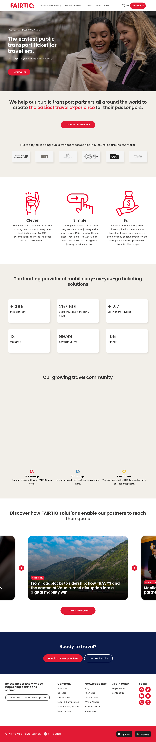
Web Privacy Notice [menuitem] (68, 706)
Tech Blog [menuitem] (90, 692)
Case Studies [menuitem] (91, 697)
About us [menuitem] (62, 688)
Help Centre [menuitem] (103, 5)
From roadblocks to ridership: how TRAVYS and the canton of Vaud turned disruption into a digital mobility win (75, 588)
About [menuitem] (88, 5)
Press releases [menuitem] (92, 706)
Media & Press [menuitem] (65, 697)
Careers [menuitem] (61, 692)
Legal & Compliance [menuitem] (68, 702)
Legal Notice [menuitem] (64, 711)
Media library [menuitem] (92, 711)
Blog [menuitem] (87, 688)
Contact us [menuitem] (118, 692)
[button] (123, 6)
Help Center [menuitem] (118, 688)
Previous (21, 568)
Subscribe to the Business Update (27, 697)
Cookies (57, 733)
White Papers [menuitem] (92, 702)
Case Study (37, 578)
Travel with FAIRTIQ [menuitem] (50, 5)
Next (134, 568)
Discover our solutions (78, 124)
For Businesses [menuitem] (73, 5)
